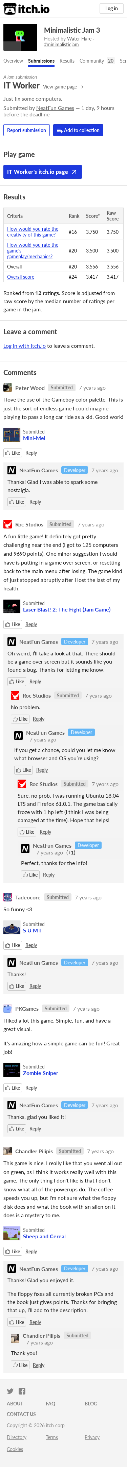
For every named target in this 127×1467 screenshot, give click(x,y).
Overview (13, 61)
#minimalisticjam (61, 44)
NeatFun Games (55, 107)
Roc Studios (29, 524)
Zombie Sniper (40, 1073)
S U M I (32, 930)
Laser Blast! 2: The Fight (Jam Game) (66, 609)
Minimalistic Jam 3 (72, 30)
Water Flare (79, 39)
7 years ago (92, 387)
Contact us (21, 1414)
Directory (16, 1437)
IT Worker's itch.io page (42, 172)
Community (92, 61)
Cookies (15, 1449)
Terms (52, 1437)
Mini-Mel (34, 438)
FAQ (50, 1403)
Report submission (26, 130)
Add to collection (78, 130)
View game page (60, 86)
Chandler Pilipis (34, 1151)
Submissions (41, 61)
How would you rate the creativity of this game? (32, 232)
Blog (91, 1403)
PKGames (27, 1008)
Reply (31, 453)
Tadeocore (28, 897)
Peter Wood (30, 387)
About (15, 1403)
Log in (111, 8)
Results (67, 61)
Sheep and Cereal (44, 1236)
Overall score (20, 277)
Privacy (92, 1437)
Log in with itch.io (24, 345)
